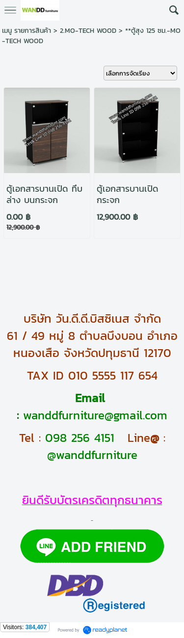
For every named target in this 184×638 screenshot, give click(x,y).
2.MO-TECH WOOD (88, 31)
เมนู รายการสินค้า (26, 31)
